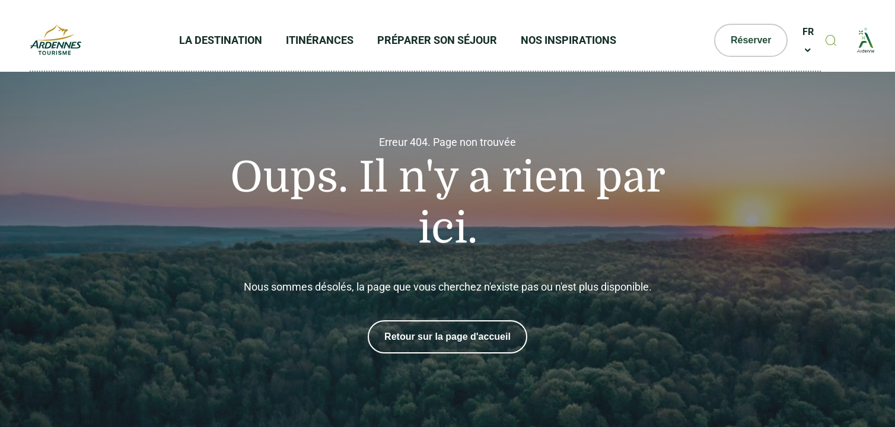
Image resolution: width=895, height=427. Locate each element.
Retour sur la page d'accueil (447, 337)
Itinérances (319, 40)
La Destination (220, 40)
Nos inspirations (568, 40)
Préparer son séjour (437, 40)
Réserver (751, 40)
